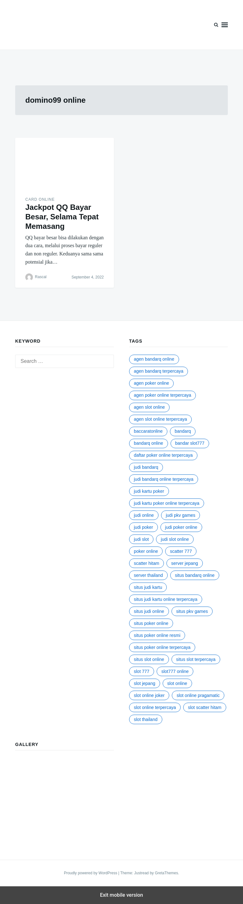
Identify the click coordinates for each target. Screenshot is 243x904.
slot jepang (144, 683)
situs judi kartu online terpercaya (165, 599)
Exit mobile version (121, 895)
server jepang (184, 563)
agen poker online (151, 383)
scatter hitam (146, 563)
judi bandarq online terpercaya (163, 479)
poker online (146, 551)
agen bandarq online (154, 359)
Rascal (41, 277)
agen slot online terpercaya (160, 419)
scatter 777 (181, 551)
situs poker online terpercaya (162, 647)
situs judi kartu (148, 587)
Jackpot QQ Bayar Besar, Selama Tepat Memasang (62, 216)
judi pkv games (180, 515)
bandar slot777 (190, 443)
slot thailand (146, 719)
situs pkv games (192, 611)
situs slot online (149, 659)
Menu (224, 25)
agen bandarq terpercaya (158, 371)
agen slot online (149, 407)
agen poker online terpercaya (162, 395)
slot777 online (175, 671)
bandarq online (148, 443)
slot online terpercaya (155, 707)
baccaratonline (148, 431)
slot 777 (141, 671)
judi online (144, 515)
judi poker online (181, 527)
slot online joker (149, 695)
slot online (177, 683)
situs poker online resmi (157, 635)
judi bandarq (146, 467)
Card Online (40, 199)
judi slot (141, 539)
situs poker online (151, 623)
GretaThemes (166, 873)
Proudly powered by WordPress (91, 873)
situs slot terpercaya (196, 659)
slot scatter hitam (204, 707)
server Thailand (148, 575)
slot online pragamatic (198, 695)
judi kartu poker (149, 491)
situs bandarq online (195, 575)
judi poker (143, 527)
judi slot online (175, 539)
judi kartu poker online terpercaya (166, 503)
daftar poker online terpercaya (163, 455)
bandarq (183, 431)
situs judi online (149, 611)
